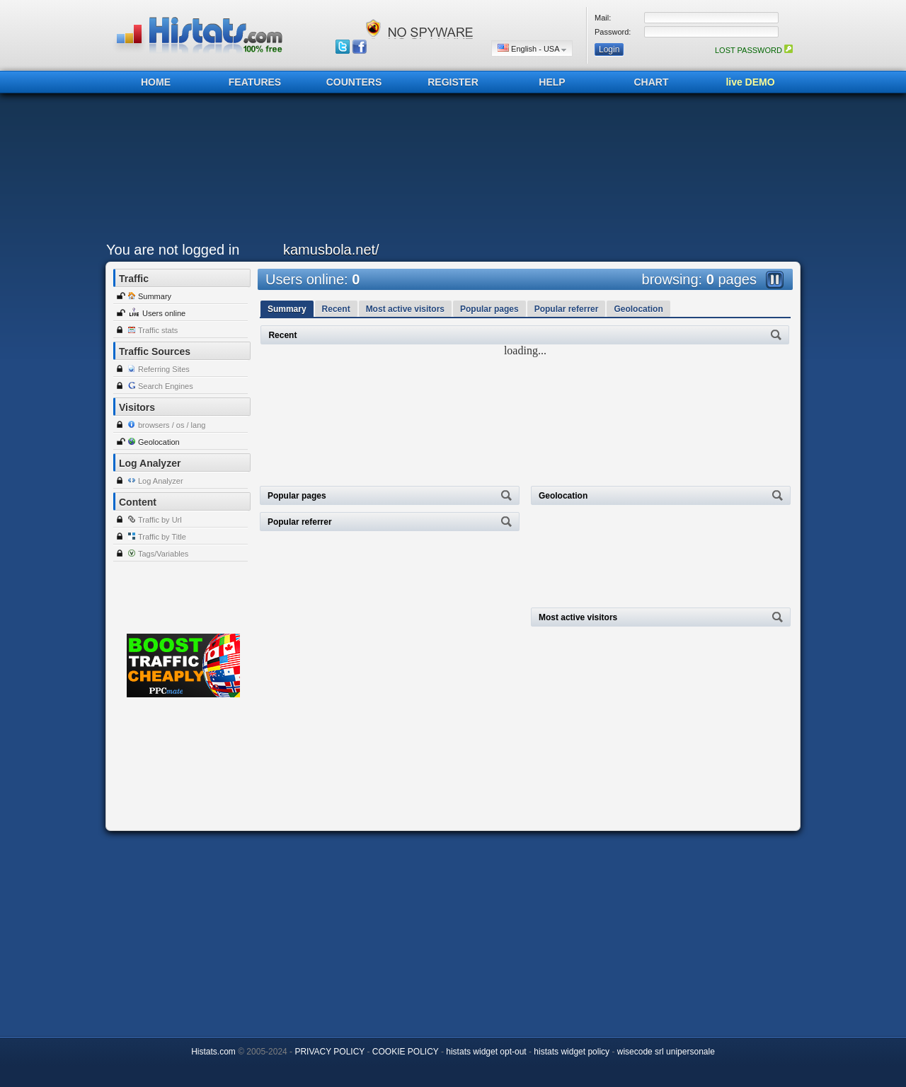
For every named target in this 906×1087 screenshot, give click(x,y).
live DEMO (750, 82)
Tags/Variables (163, 554)
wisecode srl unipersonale (666, 1052)
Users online (163, 313)
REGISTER (453, 82)
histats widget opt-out (486, 1052)
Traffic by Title (162, 537)
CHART (651, 82)
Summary (154, 296)
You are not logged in (172, 249)
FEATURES (255, 82)
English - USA (532, 48)
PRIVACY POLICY (329, 1052)
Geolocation (159, 442)
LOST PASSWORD (754, 50)
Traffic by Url (160, 520)
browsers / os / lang (171, 425)
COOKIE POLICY (405, 1052)
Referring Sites (164, 369)
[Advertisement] (449, 171)
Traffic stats (158, 330)
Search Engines (165, 386)
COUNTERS (354, 82)
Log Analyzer (160, 481)
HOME (156, 82)
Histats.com (213, 1052)
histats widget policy (571, 1052)
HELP (552, 82)
